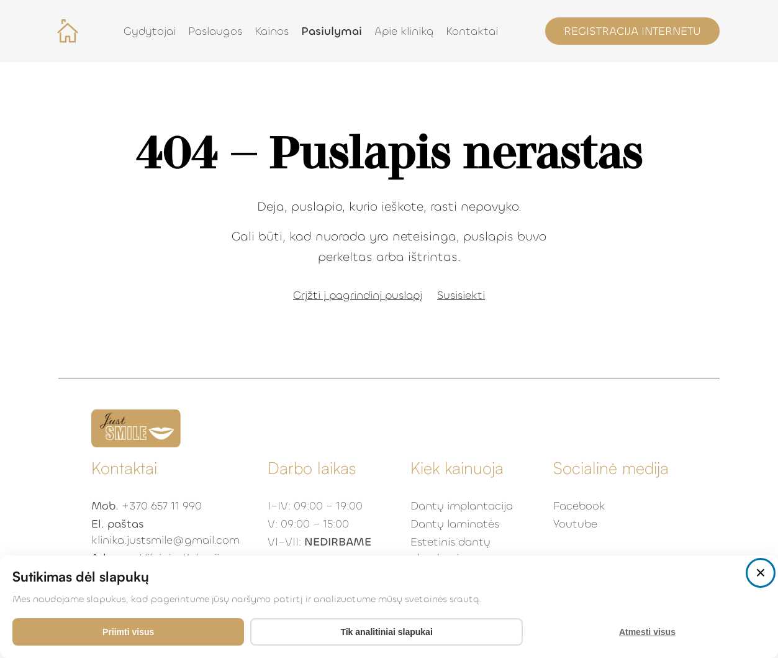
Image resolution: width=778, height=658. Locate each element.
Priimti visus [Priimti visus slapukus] (128, 632)
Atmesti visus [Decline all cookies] (647, 632)
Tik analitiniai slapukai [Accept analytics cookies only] (386, 632)
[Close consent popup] (760, 573)
